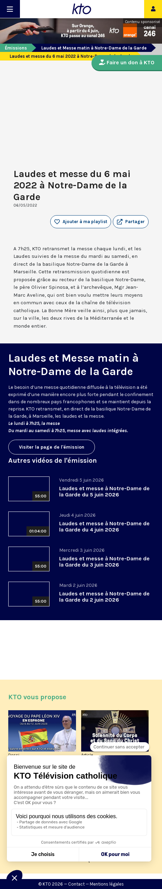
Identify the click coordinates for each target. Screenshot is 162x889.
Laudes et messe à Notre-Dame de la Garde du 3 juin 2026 (104, 561)
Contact (76, 884)
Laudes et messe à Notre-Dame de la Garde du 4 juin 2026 (104, 526)
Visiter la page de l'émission (51, 447)
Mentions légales (107, 884)
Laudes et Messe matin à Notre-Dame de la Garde (94, 48)
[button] (131, 221)
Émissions (16, 48)
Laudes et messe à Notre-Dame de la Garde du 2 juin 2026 (104, 596)
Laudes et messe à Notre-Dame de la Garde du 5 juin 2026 (104, 491)
